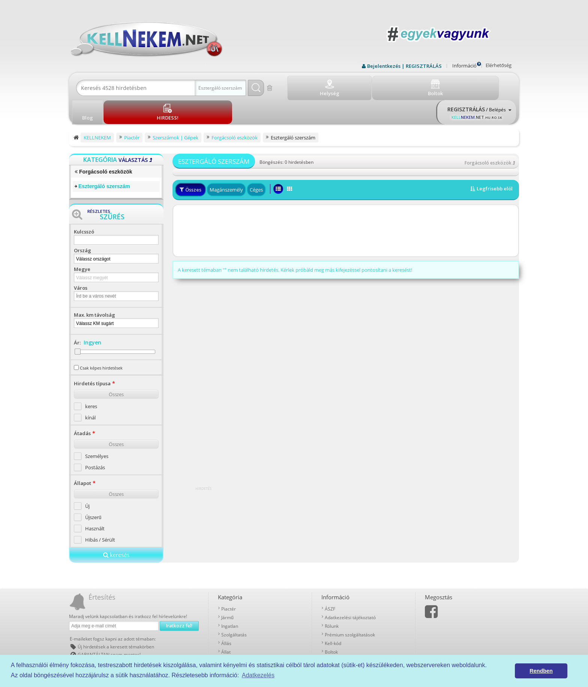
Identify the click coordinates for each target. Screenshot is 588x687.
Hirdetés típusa (92, 356)
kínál (90, 390)
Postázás (95, 440)
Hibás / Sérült (100, 512)
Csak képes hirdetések (101, 340)
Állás (226, 616)
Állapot (82, 455)
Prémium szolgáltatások (350, 607)
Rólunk (332, 599)
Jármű (227, 590)
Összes (116, 367)
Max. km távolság (94, 287)
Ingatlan (229, 599)
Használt (95, 501)
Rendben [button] (541, 671)
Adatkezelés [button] (258, 675)
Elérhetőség (499, 65)
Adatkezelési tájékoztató (350, 590)
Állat (226, 624)
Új (87, 478)
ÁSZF (330, 581)
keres (91, 379)
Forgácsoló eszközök (103, 144)
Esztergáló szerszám (104, 159)
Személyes (96, 428)
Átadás (82, 406)
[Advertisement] (345, 204)
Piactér (228, 581)
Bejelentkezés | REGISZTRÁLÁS (404, 66)
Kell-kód (333, 616)
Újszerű (93, 489)
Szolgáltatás (234, 607)
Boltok (331, 624)
